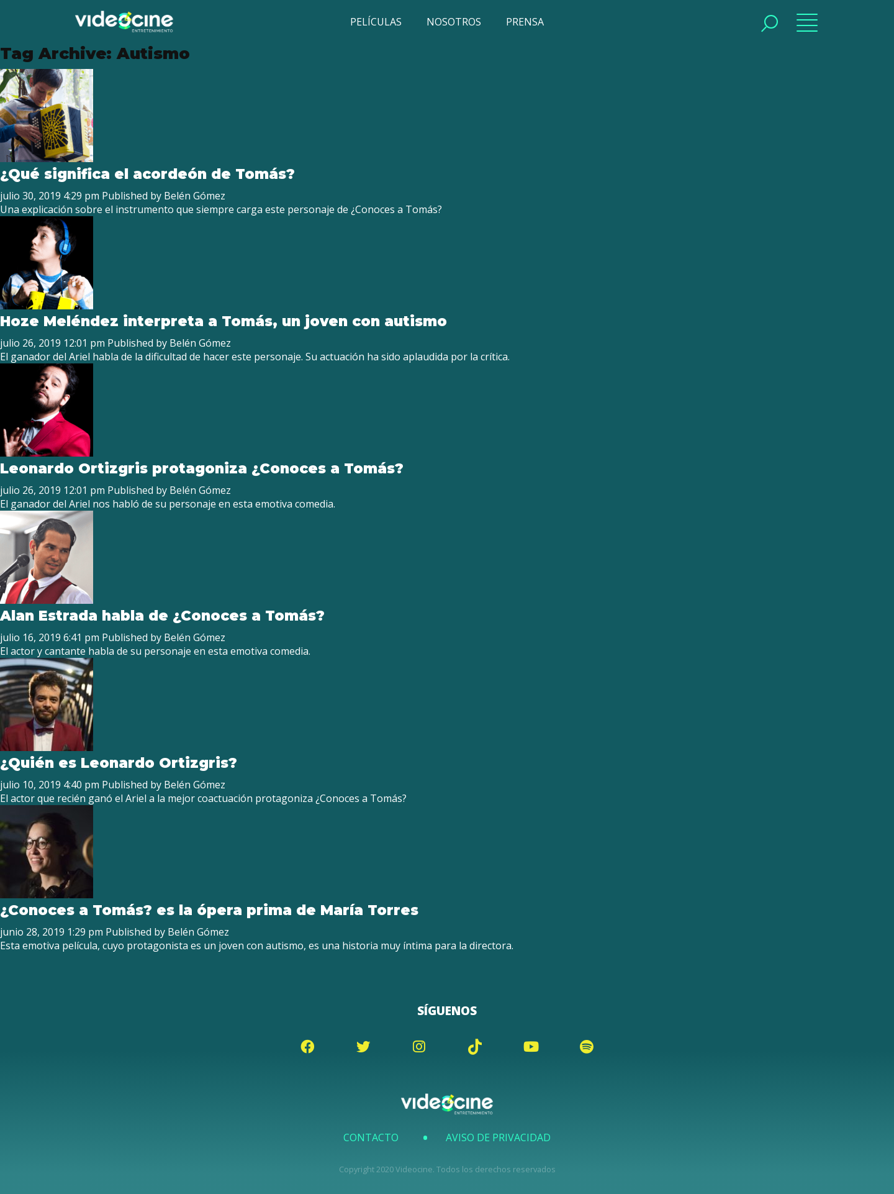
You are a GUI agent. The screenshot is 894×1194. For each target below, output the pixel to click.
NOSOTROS (454, 22)
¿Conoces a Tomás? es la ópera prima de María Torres (211, 910)
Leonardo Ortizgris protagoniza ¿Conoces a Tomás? (202, 468)
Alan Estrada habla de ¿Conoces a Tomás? (162, 615)
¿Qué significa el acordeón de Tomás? (149, 174)
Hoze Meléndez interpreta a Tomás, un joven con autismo (223, 321)
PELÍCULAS (376, 22)
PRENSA (525, 22)
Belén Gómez (194, 196)
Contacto (371, 1137)
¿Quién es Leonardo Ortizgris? (118, 763)
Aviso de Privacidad (498, 1137)
